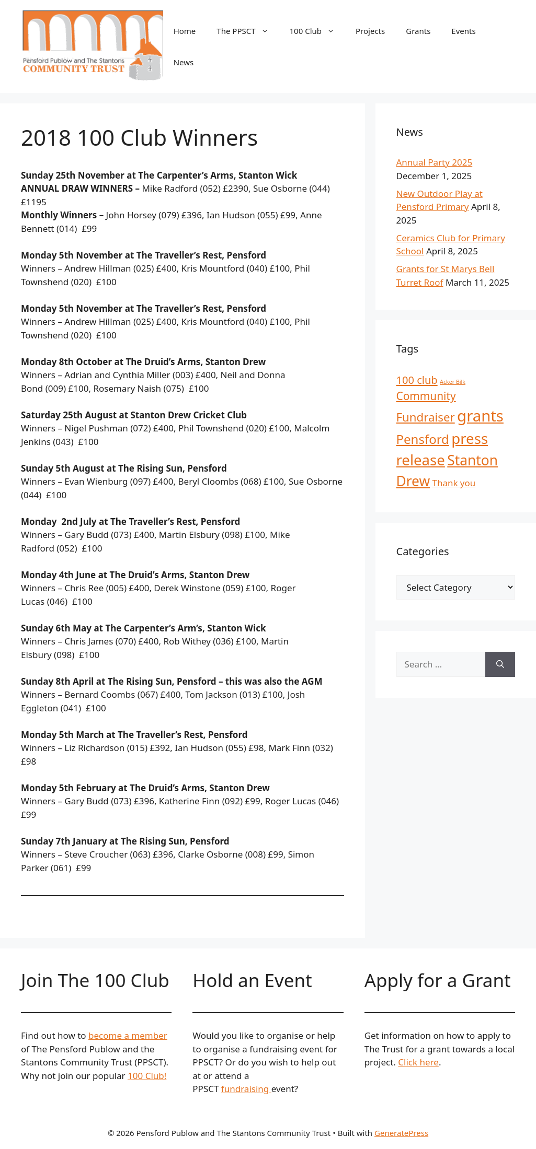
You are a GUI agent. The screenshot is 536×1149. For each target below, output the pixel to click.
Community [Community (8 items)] (426, 396)
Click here (418, 1062)
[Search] (500, 664)
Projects (370, 31)
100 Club (318, 30)
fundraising (246, 1089)
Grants (418, 31)
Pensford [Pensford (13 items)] (422, 439)
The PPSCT (247, 30)
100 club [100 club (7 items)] (417, 380)
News (184, 62)
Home (185, 31)
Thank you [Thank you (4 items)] (454, 483)
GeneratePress (401, 1133)
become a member (127, 1035)
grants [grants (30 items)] (480, 415)
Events (463, 31)
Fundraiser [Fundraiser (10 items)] (425, 417)
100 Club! (147, 1076)
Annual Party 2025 (434, 162)
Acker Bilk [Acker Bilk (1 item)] (452, 381)
